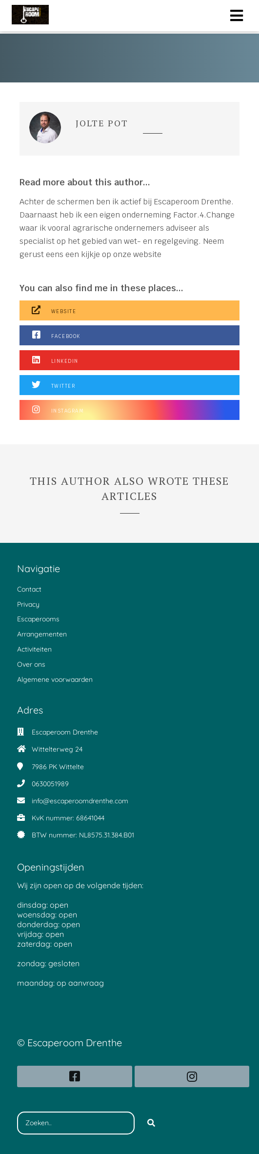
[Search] (151, 1123)
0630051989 (50, 783)
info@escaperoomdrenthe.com (80, 800)
